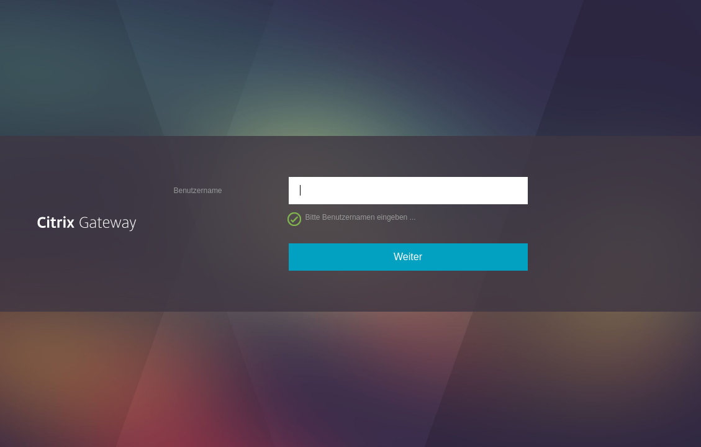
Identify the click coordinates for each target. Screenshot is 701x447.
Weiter (408, 256)
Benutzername (198, 190)
